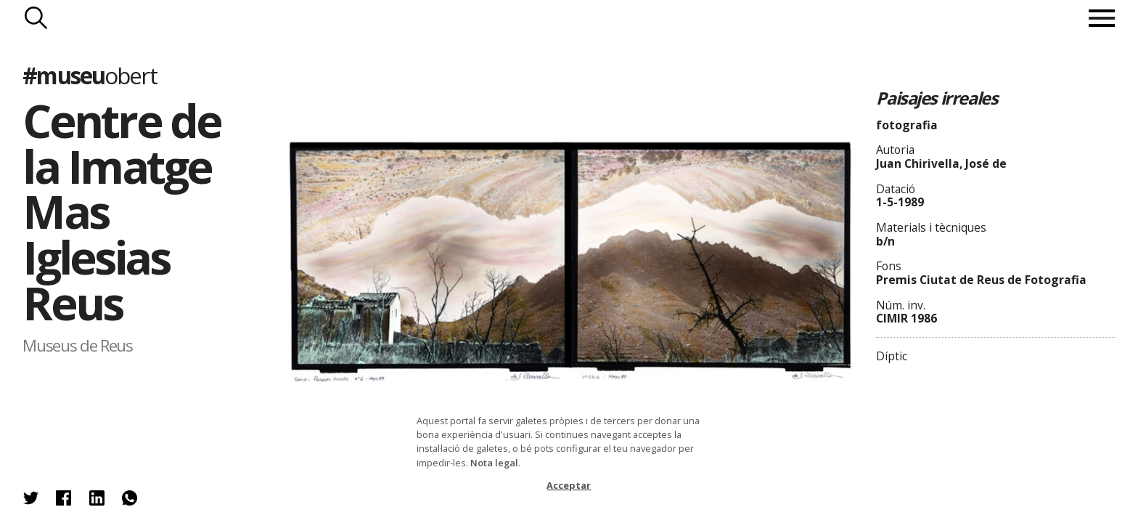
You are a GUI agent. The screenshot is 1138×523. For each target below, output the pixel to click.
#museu (89, 75)
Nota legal (494, 462)
